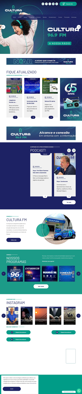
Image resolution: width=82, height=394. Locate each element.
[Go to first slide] (78, 274)
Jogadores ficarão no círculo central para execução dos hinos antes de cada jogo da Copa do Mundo (13, 101)
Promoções (66, 17)
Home (14, 17)
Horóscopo (73, 17)
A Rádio (20, 17)
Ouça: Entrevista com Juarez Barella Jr (63, 182)
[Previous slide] (4, 274)
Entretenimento (52, 17)
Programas (31, 17)
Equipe (25, 17)
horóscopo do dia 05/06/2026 (32, 102)
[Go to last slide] (3, 27)
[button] (68, 4)
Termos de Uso (33, 383)
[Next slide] (79, 27)
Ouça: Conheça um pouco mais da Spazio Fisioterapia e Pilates (40, 183)
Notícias (45, 17)
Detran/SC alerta (50, 101)
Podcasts (38, 17)
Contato (60, 17)
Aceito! (15, 389)
